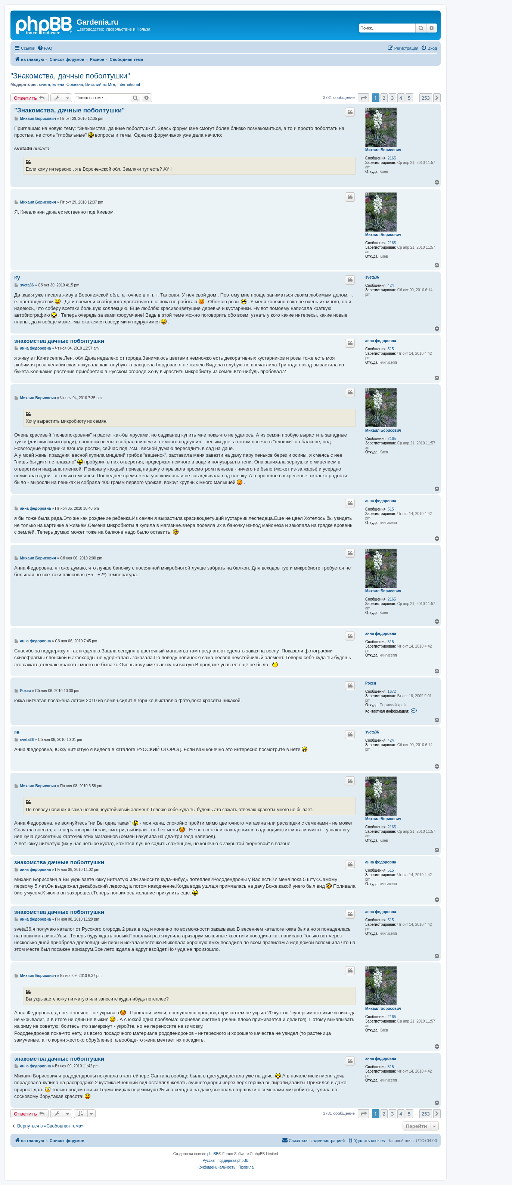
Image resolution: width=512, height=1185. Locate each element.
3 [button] (392, 97)
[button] (363, 97)
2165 (392, 158)
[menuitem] (44, 48)
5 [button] (409, 97)
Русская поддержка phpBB (225, 1160)
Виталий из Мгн (100, 84)
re (16, 732)
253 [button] (426, 97)
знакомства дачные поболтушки (59, 341)
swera (44, 84)
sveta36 (372, 277)
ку (17, 277)
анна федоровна (380, 341)
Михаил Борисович (383, 150)
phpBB (212, 1154)
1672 (392, 691)
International (128, 84)
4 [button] (401, 97)
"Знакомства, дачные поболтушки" (70, 76)
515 (391, 349)
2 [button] (384, 97)
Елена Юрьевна (67, 84)
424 (391, 285)
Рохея (370, 683)
